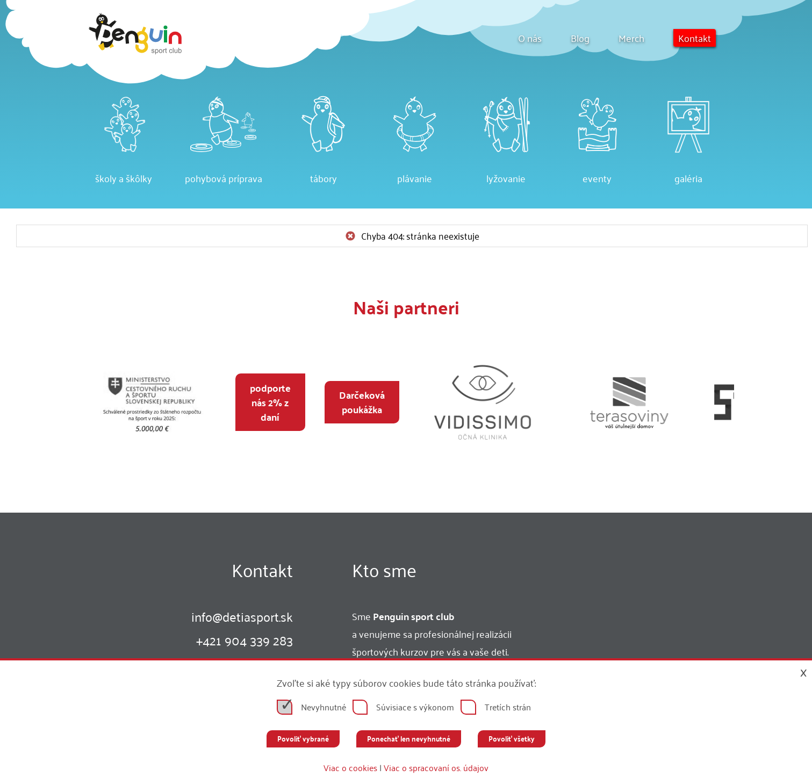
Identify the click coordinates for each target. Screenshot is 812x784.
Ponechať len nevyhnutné (408, 738)
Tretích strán (508, 707)
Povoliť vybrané (303, 738)
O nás (530, 38)
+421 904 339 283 (244, 640)
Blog (580, 38)
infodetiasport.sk (242, 616)
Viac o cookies (350, 767)
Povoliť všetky (511, 738)
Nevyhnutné (323, 707)
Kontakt (694, 38)
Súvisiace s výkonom (415, 707)
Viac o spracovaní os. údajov (436, 767)
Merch (631, 38)
